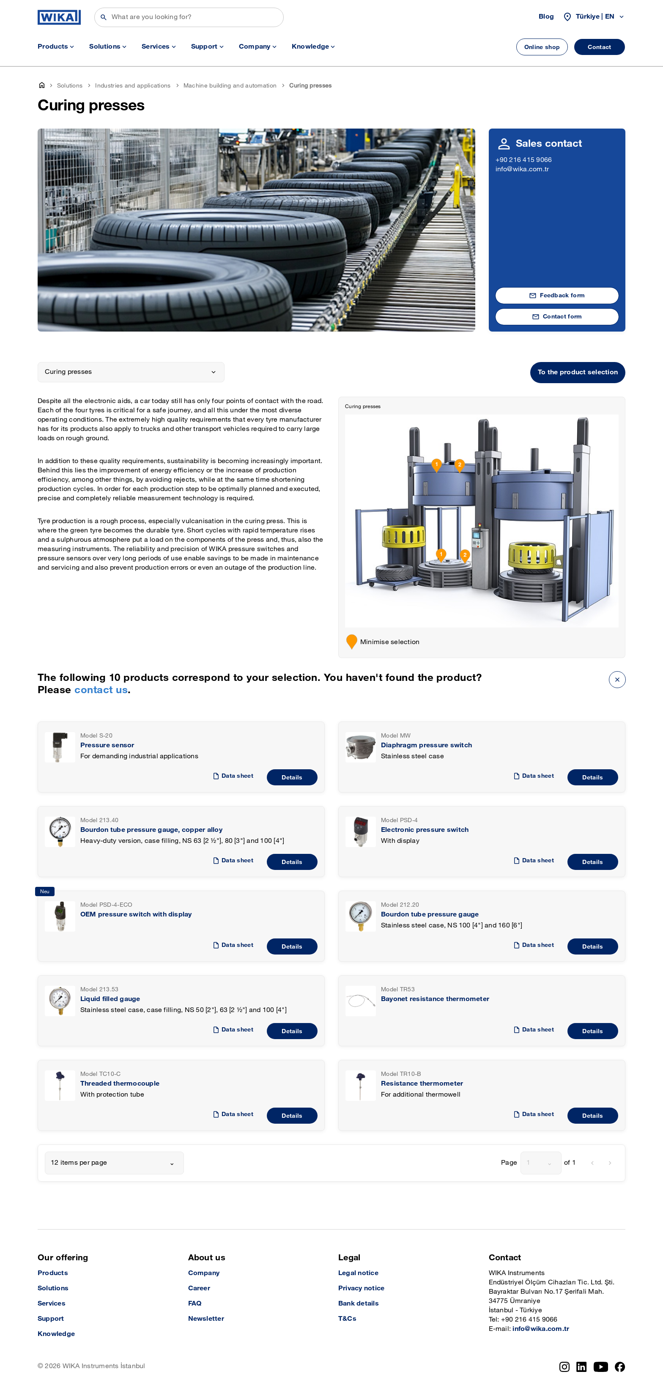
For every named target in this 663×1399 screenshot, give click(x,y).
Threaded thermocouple (119, 1084)
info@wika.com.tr (522, 169)
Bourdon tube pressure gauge (430, 915)
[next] (610, 1163)
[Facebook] (620, 1367)
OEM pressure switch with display (136, 915)
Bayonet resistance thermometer (435, 999)
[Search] (189, 17)
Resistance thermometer (422, 1084)
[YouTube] (601, 1367)
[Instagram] (564, 1367)
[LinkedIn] (581, 1367)
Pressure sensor (107, 745)
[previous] (592, 1163)
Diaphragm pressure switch (426, 745)
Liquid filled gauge (110, 999)
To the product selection (578, 372)
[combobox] (114, 1163)
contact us (101, 690)
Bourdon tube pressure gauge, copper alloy (151, 830)
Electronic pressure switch (424, 830)
